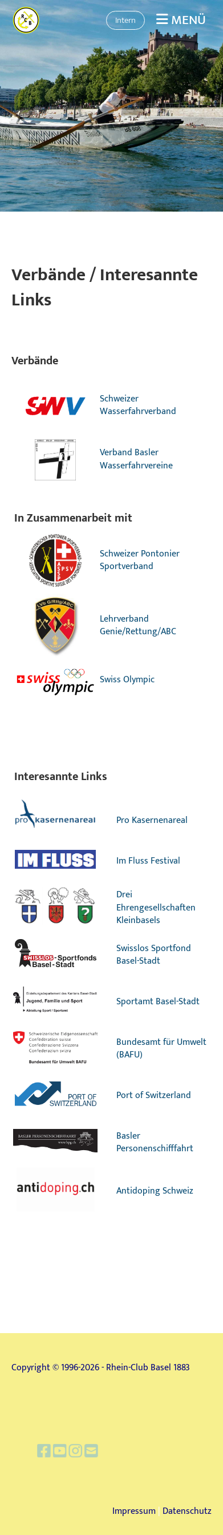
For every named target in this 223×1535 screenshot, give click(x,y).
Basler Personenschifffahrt (154, 1142)
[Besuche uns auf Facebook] (57, 1452)
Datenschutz (187, 1511)
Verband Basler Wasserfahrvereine (136, 459)
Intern (125, 20)
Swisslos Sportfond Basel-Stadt (153, 955)
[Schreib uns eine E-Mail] (95, 1452)
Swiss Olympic (127, 679)
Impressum (134, 1511)
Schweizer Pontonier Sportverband (140, 560)
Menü (181, 20)
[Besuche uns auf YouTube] (69, 1452)
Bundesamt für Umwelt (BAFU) (161, 1049)
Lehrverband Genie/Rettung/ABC (138, 625)
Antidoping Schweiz (154, 1191)
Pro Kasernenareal (152, 820)
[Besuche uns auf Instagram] (83, 1452)
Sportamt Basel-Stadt (158, 1001)
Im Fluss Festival (148, 861)
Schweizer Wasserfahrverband (138, 405)
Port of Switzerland (153, 1095)
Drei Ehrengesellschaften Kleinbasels (156, 907)
